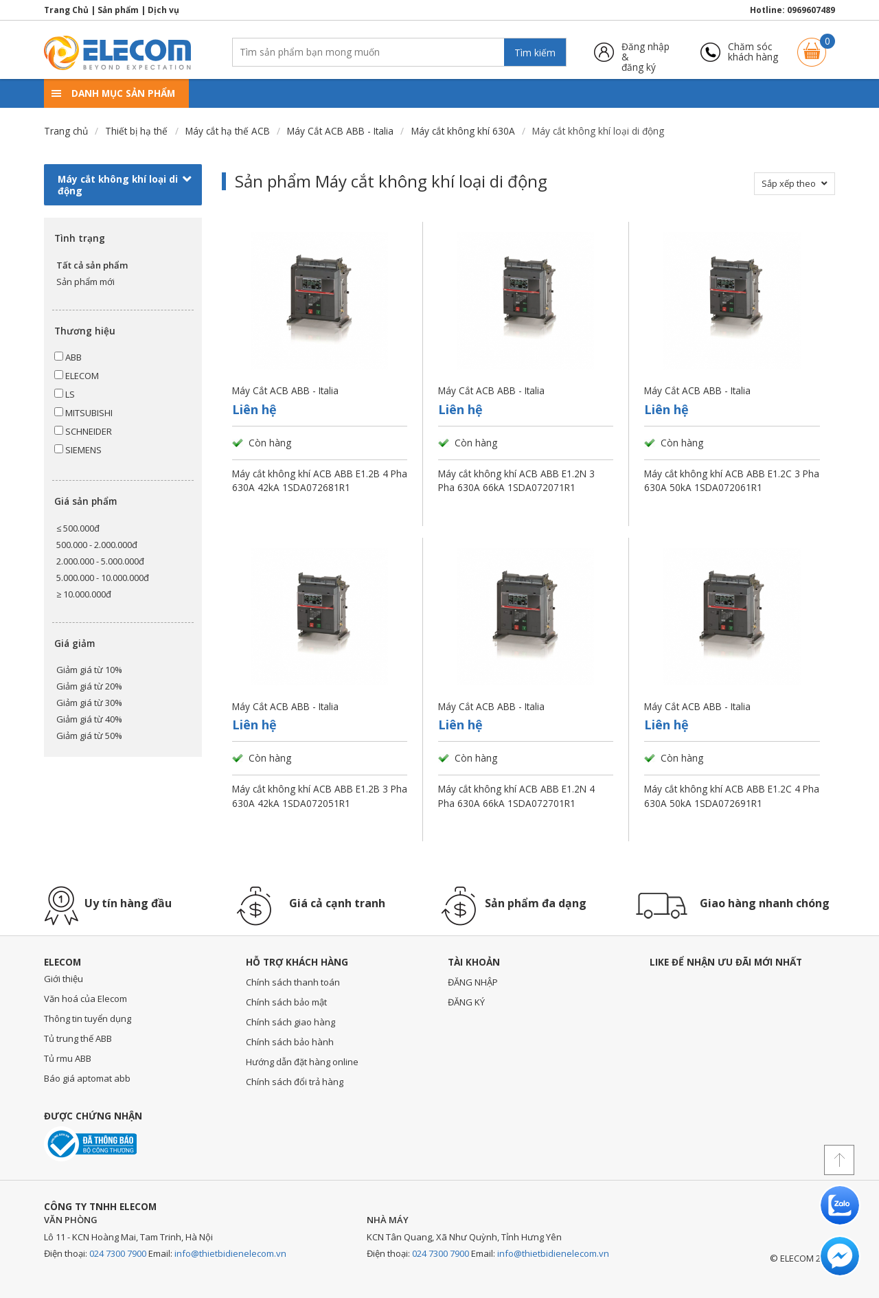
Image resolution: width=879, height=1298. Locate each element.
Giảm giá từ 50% (89, 735)
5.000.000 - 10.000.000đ (102, 577)
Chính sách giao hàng (290, 1022)
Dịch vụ (163, 10)
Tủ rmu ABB (67, 1058)
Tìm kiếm (535, 52)
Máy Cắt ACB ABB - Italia (340, 130)
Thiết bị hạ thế (136, 130)
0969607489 (811, 10)
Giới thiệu (63, 978)
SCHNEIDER (83, 431)
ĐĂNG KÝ (466, 1002)
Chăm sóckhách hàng (753, 51)
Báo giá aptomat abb (87, 1078)
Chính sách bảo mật (286, 1002)
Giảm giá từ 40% (89, 719)
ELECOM (76, 375)
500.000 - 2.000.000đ (96, 544)
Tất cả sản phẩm (92, 265)
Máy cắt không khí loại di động (125, 184)
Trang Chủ (66, 10)
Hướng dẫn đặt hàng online (302, 1062)
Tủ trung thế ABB (78, 1038)
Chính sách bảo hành (290, 1042)
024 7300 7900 (117, 1253)
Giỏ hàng (811, 46)
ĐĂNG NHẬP (473, 982)
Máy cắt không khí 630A (463, 130)
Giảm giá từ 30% (89, 702)
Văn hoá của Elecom (85, 998)
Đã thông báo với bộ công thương (90, 1143)
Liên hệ (254, 409)
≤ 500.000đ (78, 528)
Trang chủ (66, 130)
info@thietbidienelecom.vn (230, 1253)
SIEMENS (78, 449)
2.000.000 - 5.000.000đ (100, 561)
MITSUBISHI (83, 412)
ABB (68, 357)
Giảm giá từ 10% (89, 669)
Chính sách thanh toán (293, 982)
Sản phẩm (118, 10)
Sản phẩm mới (85, 281)
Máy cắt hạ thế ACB (227, 130)
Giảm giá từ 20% (89, 686)
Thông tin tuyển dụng (87, 1018)
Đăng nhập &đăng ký (645, 51)
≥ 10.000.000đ (83, 594)
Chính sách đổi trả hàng (294, 1081)
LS (64, 394)
